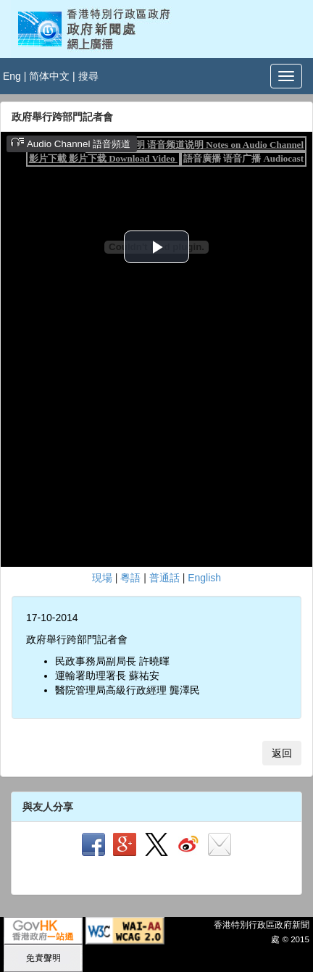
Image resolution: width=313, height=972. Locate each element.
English (204, 577)
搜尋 (88, 76)
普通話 (164, 577)
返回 (282, 753)
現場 (102, 577)
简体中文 (49, 76)
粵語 (130, 577)
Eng (12, 76)
